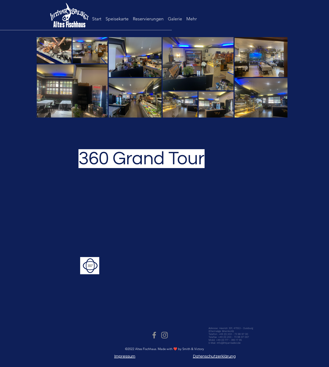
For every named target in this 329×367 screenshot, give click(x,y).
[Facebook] (154, 335)
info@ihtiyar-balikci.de (229, 342)
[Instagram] (164, 335)
